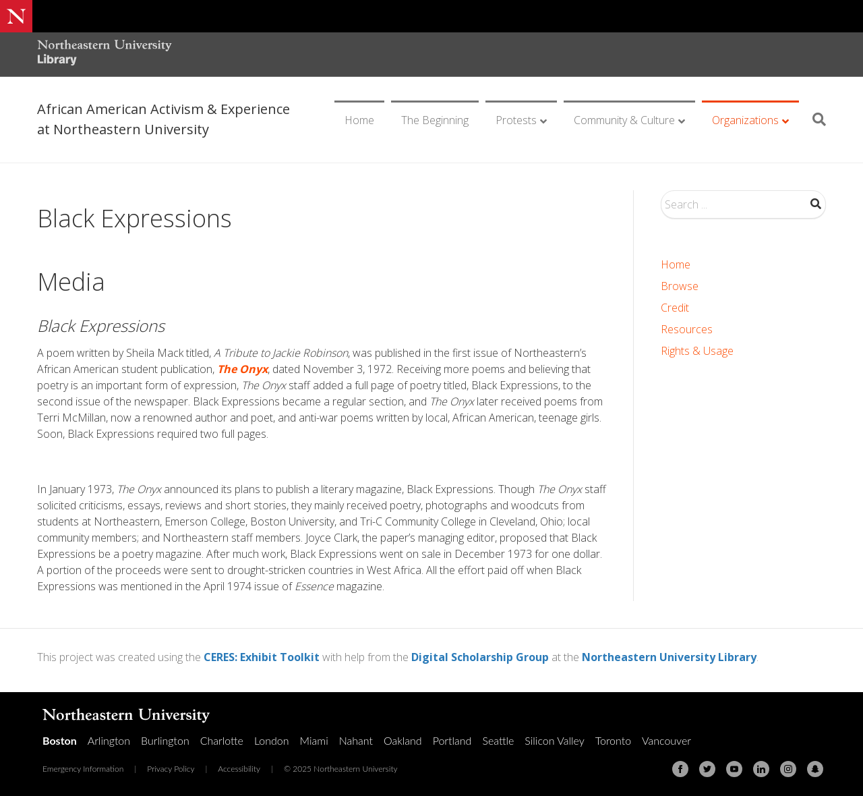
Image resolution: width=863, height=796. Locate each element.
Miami (314, 740)
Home (359, 120)
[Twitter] (707, 769)
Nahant (356, 740)
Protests (516, 120)
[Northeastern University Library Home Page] (104, 54)
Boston (59, 740)
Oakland (403, 740)
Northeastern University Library (669, 657)
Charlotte (221, 740)
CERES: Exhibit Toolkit (262, 657)
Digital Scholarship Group (480, 657)
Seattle (498, 740)
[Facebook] (680, 769)
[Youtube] (734, 769)
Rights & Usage (697, 350)
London (271, 740)
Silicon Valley (554, 740)
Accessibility (239, 769)
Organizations (745, 120)
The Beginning (435, 120)
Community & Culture (624, 120)
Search (816, 204)
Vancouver (666, 740)
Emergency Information (82, 769)
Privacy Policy (170, 769)
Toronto (613, 740)
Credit (675, 307)
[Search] (814, 119)
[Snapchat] (815, 769)
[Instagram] (788, 769)
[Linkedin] (761, 769)
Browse (679, 286)
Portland (452, 740)
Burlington (165, 740)
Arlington (109, 740)
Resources (687, 329)
